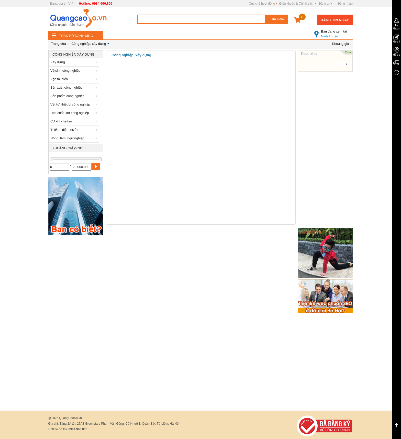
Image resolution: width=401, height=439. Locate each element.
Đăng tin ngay (335, 20)
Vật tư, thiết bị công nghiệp (74, 104)
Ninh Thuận (333, 31)
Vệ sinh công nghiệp (74, 70)
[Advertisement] (75, 315)
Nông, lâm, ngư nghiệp (74, 138)
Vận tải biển (74, 79)
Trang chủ (58, 44)
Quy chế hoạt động (262, 3)
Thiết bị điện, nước (74, 130)
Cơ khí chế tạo (74, 121)
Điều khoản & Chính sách (296, 3)
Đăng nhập (345, 3)
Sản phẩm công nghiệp (74, 96)
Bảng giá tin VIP (62, 3)
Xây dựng (74, 62)
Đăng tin (324, 3)
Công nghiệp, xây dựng (88, 44)
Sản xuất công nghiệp (74, 87)
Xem (348, 52)
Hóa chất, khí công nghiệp (74, 113)
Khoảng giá (340, 44)
